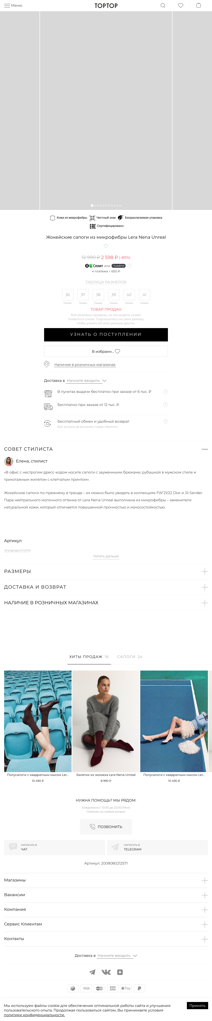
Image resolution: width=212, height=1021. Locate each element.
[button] (91, 205)
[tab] (89, 659)
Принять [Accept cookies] (197, 1005)
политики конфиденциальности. (34, 1015)
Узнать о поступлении (106, 334)
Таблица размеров (106, 282)
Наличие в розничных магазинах (85, 364)
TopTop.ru (106, 5)
